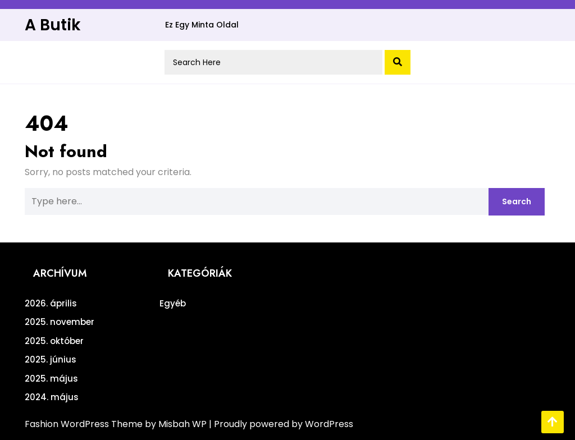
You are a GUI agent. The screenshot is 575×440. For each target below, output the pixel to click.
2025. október (54, 341)
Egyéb (172, 303)
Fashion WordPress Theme (85, 424)
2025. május (51, 378)
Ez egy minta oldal (202, 24)
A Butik (53, 25)
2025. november (59, 322)
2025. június (50, 359)
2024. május (52, 397)
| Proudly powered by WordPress (281, 424)
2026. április (51, 303)
